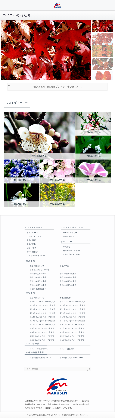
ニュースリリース (34, 236)
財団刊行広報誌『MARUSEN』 (72, 357)
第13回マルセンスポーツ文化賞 (72, 317)
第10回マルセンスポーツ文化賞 (42, 324)
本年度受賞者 (65, 298)
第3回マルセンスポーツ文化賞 (72, 336)
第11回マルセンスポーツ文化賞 (72, 321)
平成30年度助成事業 (68, 273)
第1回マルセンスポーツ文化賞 (72, 340)
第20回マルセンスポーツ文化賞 (42, 305)
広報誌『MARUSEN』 (72, 254)
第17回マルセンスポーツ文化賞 (72, 309)
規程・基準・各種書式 (72, 250)
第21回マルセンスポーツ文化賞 (72, 301)
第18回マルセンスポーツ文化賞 (42, 309)
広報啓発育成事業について (40, 357)
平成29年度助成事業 (38, 277)
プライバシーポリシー (36, 255)
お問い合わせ (32, 252)
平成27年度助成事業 (38, 281)
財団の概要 (31, 240)
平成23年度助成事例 (38, 289)
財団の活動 (31, 244)
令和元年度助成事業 (38, 273)
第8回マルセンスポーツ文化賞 (42, 328)
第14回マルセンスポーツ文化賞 (42, 317)
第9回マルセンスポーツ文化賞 (72, 324)
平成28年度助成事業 (68, 277)
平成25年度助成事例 (38, 285)
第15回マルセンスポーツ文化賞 (72, 313)
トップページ (32, 232)
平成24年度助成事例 (68, 285)
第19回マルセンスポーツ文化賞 (72, 305)
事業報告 (66, 247)
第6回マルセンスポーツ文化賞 (42, 332)
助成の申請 (64, 266)
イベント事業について (39, 349)
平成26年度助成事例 (68, 281)
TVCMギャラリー (70, 232)
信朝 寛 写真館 (68, 236)
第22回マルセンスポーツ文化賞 (42, 301)
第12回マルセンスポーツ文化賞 (42, 321)
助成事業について (37, 266)
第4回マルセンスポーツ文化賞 (42, 336)
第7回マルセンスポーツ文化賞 (72, 328)
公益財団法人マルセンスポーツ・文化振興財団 (54, 415)
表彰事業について (37, 298)
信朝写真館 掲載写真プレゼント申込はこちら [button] (45, 86)
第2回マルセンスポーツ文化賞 (42, 340)
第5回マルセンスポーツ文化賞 (72, 332)
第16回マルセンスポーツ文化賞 (42, 313)
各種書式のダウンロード (40, 270)
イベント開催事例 (67, 349)
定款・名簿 (31, 248)
